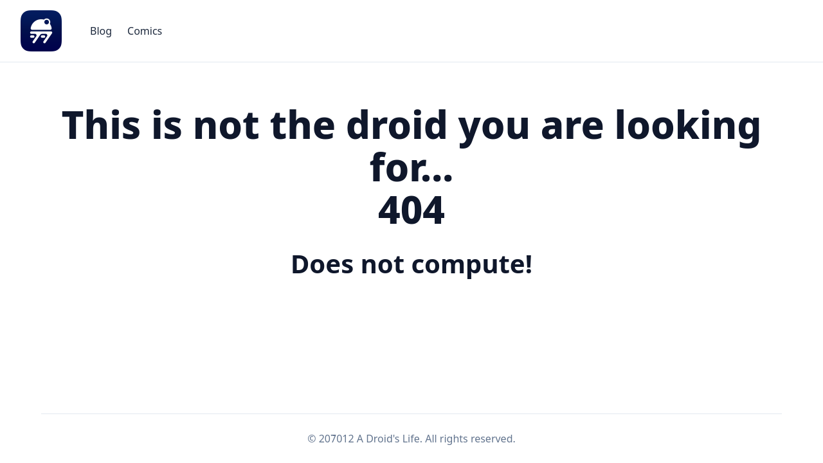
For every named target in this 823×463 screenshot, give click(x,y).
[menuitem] (101, 31)
